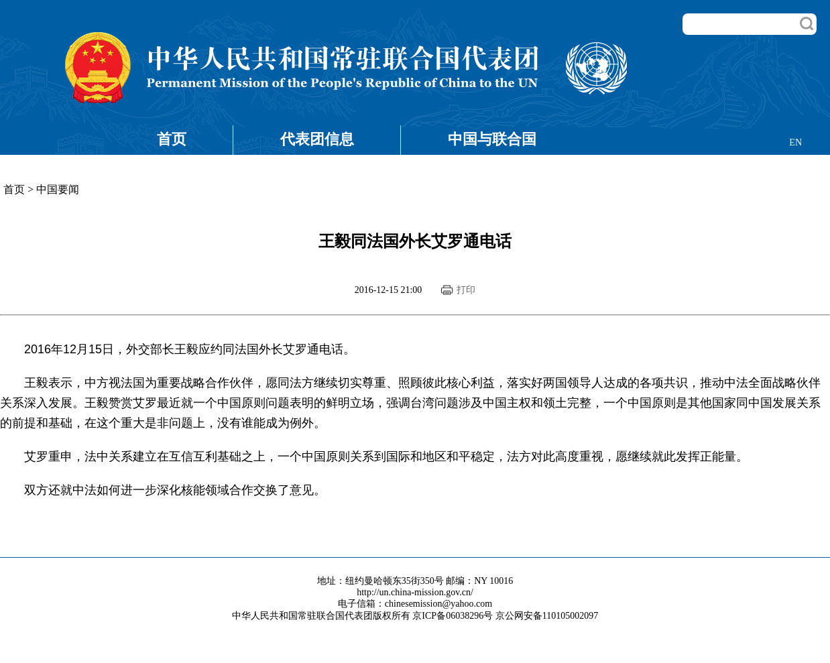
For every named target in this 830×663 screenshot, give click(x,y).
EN (795, 142)
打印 (466, 290)
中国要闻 (57, 189)
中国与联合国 (492, 139)
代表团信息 (317, 139)
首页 (171, 139)
